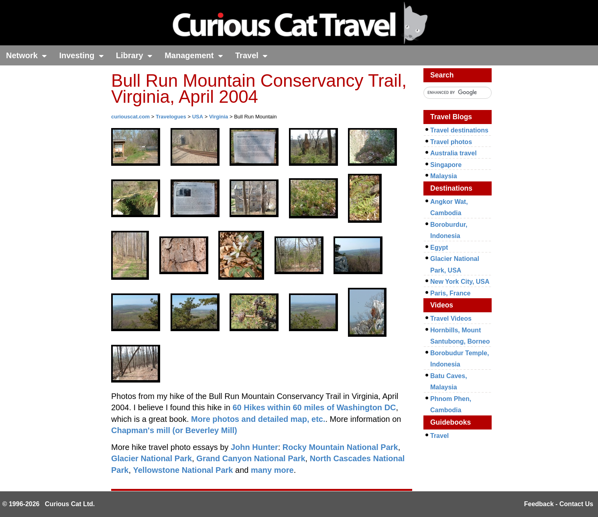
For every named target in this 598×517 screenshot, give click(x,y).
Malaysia (443, 176)
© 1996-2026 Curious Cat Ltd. (48, 504)
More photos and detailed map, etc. (258, 419)
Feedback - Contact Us (558, 504)
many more (272, 470)
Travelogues (171, 117)
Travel (251, 55)
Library (134, 55)
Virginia (218, 117)
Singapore (446, 164)
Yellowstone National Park (183, 470)
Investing (81, 55)
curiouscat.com (130, 117)
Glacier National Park (151, 458)
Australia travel (453, 153)
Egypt (439, 247)
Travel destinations (459, 130)
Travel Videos (451, 318)
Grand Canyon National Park (250, 458)
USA (197, 117)
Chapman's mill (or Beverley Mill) (174, 430)
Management (194, 55)
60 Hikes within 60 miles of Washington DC (314, 407)
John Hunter (254, 447)
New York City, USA (460, 281)
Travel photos (451, 141)
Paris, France (450, 293)
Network (26, 55)
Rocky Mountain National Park (340, 447)
